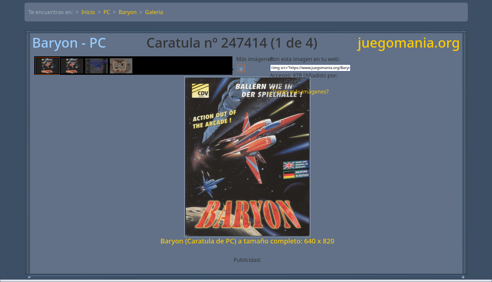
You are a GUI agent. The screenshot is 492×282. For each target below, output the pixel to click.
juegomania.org (409, 43)
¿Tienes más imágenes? (299, 91)
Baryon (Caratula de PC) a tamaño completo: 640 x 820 (247, 240)
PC (106, 12)
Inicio (88, 12)
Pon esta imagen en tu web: (305, 59)
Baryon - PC (69, 43)
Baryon (128, 12)
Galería (154, 12)
